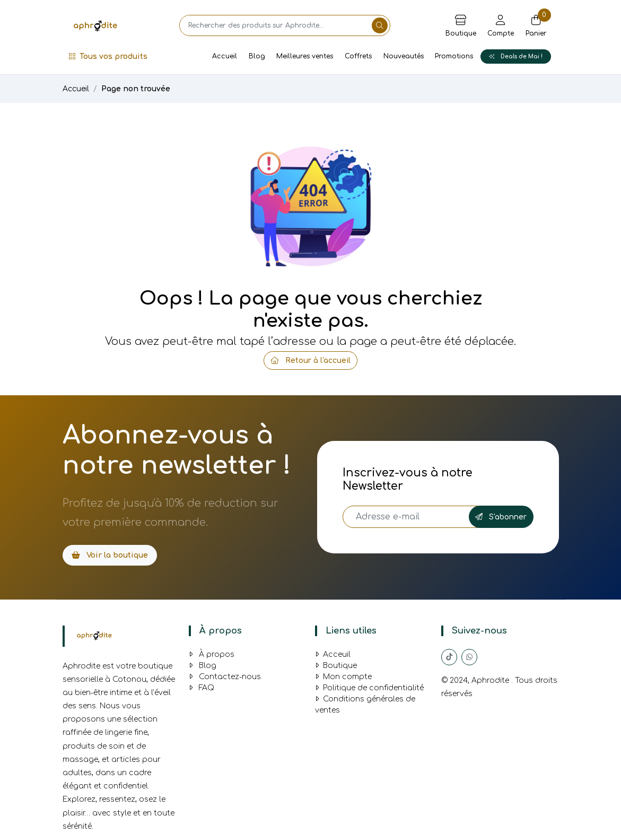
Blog (257, 56)
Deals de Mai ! (516, 56)
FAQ (201, 688)
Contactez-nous (225, 677)
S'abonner (501, 517)
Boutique (336, 666)
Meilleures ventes (304, 56)
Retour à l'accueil (310, 361)
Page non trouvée (135, 89)
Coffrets (358, 56)
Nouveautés (403, 56)
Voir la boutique (110, 555)
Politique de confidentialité (369, 688)
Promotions (454, 56)
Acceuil (333, 654)
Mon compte (343, 677)
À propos (211, 654)
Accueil (224, 56)
